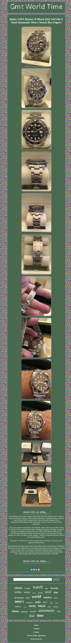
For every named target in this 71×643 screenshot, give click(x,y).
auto (37, 601)
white (34, 593)
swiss (46, 588)
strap (56, 603)
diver (45, 602)
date (56, 592)
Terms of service (36, 639)
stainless (47, 597)
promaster (29, 602)
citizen (18, 587)
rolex (27, 592)
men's (19, 601)
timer (25, 607)
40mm (15, 611)
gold (49, 607)
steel (48, 592)
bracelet (54, 588)
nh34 (27, 598)
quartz (55, 607)
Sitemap (36, 629)
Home (36, 625)
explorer (18, 606)
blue (59, 611)
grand (51, 603)
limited (33, 611)
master (56, 598)
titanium (24, 612)
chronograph (19, 598)
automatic (46, 610)
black (41, 606)
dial (31, 616)
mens (32, 606)
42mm (40, 593)
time (40, 615)
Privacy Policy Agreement (36, 635)
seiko (18, 592)
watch (38, 587)
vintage (27, 588)
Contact (36, 632)
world (36, 596)
